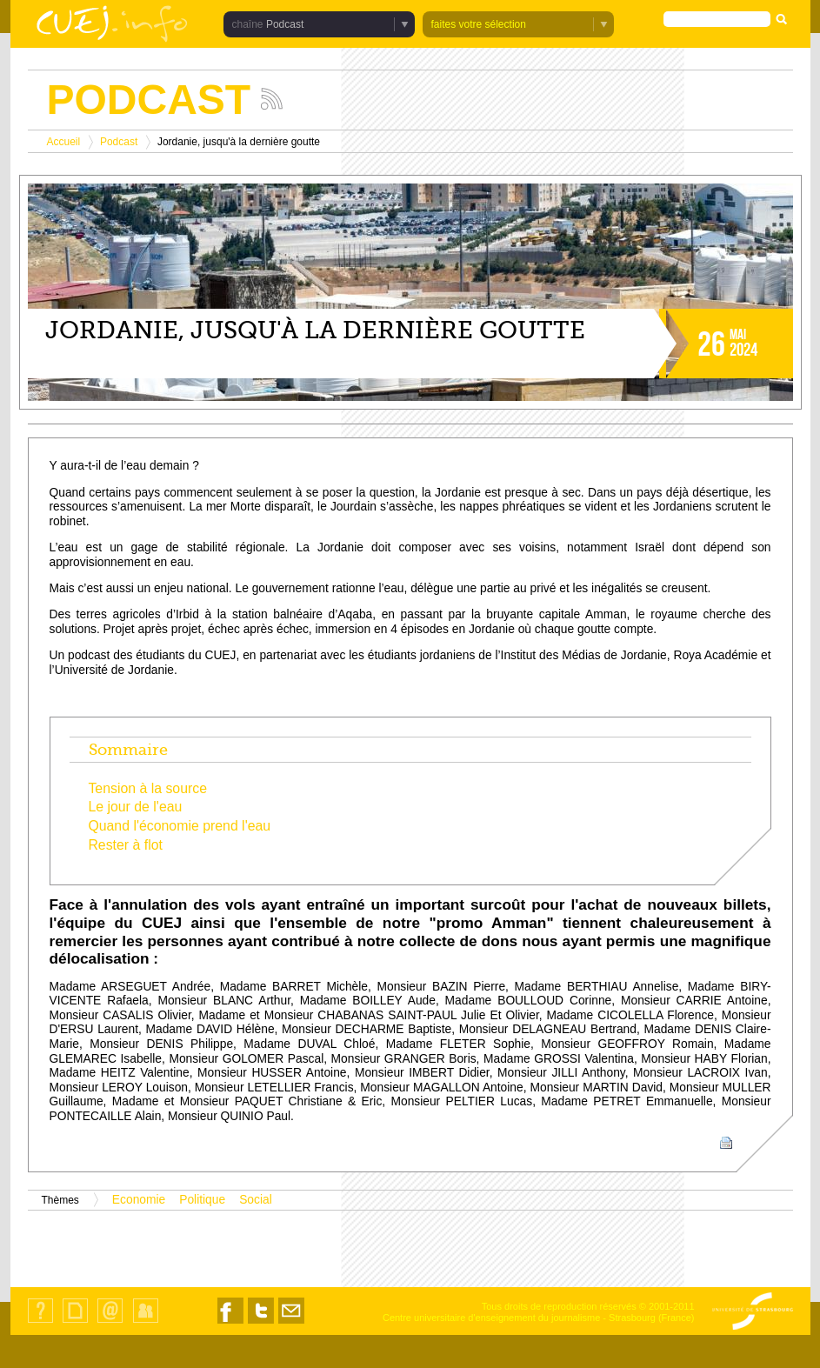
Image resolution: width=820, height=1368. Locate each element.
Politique (202, 1199)
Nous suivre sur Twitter (261, 1323)
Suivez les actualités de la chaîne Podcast (272, 99)
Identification (145, 1322)
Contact (110, 1322)
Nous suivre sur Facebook (230, 1323)
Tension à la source (147, 788)
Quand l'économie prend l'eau (179, 825)
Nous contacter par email (291, 1323)
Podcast (284, 24)
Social (255, 1199)
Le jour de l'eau (135, 806)
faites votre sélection (478, 24)
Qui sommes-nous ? (40, 1322)
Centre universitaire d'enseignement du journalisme (491, 1317)
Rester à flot (125, 844)
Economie (138, 1199)
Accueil (64, 142)
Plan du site (75, 1322)
